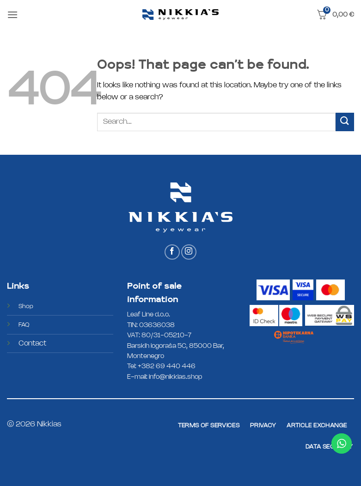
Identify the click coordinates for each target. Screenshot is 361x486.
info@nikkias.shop (175, 377)
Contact (32, 343)
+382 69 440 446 (167, 367)
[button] (12, 14)
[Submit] (345, 122)
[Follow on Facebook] (172, 252)
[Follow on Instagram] (188, 252)
